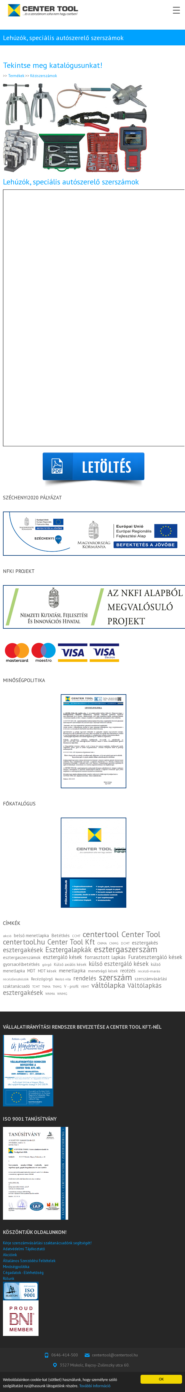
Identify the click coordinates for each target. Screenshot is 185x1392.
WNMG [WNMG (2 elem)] (62, 994)
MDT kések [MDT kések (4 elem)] (47, 971)
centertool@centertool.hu (115, 1355)
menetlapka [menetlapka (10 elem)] (72, 970)
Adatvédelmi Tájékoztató (24, 1248)
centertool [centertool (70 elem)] (101, 934)
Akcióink (10, 1254)
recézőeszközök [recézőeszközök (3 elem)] (16, 979)
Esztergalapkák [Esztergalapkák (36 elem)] (68, 949)
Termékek (16, 75)
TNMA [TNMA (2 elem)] (46, 987)
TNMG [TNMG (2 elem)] (57, 987)
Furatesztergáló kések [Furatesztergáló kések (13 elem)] (155, 957)
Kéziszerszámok (43, 75)
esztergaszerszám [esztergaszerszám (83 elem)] (125, 949)
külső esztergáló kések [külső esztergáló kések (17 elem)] (119, 964)
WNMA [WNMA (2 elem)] (50, 994)
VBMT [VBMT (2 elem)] (85, 987)
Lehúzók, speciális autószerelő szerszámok (71, 182)
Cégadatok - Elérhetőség (23, 1272)
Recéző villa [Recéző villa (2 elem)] (63, 979)
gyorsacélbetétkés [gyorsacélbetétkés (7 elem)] (21, 964)
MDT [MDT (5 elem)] (31, 971)
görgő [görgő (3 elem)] (47, 964)
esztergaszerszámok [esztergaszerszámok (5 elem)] (22, 957)
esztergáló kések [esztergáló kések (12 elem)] (62, 957)
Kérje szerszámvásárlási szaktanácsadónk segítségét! (47, 1243)
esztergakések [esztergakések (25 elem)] (23, 949)
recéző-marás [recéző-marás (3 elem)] (149, 971)
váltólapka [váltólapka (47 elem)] (108, 985)
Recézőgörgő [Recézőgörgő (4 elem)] (42, 979)
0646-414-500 (64, 1355)
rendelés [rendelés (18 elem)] (84, 978)
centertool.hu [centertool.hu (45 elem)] (24, 942)
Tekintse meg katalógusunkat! (52, 65)
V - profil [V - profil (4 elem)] (71, 986)
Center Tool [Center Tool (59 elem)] (140, 934)
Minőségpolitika (16, 1266)
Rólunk (8, 1278)
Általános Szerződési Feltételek (29, 1260)
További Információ (95, 1385)
